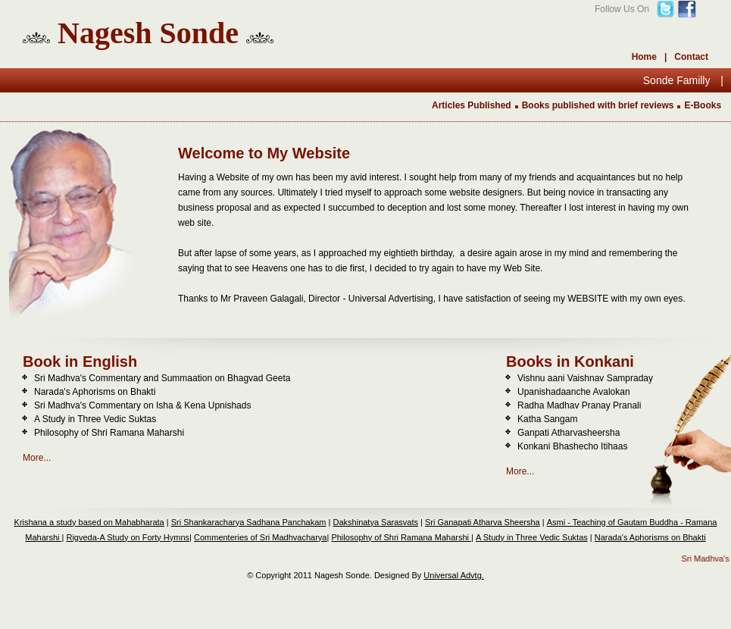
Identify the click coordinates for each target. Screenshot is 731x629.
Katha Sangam (547, 419)
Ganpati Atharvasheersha (568, 432)
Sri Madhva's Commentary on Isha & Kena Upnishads (142, 405)
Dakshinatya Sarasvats (376, 522)
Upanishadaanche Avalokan (573, 391)
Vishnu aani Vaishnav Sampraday (585, 378)
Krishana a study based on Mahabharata (89, 522)
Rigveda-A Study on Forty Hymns (127, 537)
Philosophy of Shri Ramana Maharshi (109, 432)
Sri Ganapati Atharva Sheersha (482, 522)
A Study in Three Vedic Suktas (95, 419)
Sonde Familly (678, 80)
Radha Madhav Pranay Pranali (579, 405)
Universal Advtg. (453, 575)
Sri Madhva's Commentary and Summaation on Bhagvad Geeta (162, 378)
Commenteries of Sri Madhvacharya (260, 537)
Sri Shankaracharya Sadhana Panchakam (248, 522)
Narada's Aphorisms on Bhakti (94, 391)
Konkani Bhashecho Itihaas (572, 446)
